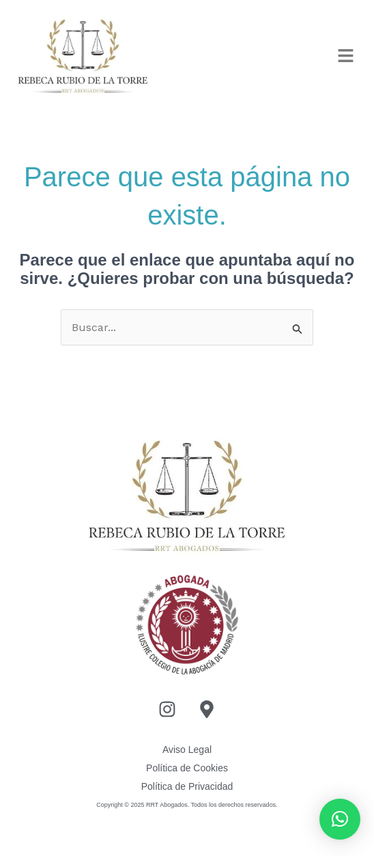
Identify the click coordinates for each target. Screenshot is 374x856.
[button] (346, 57)
